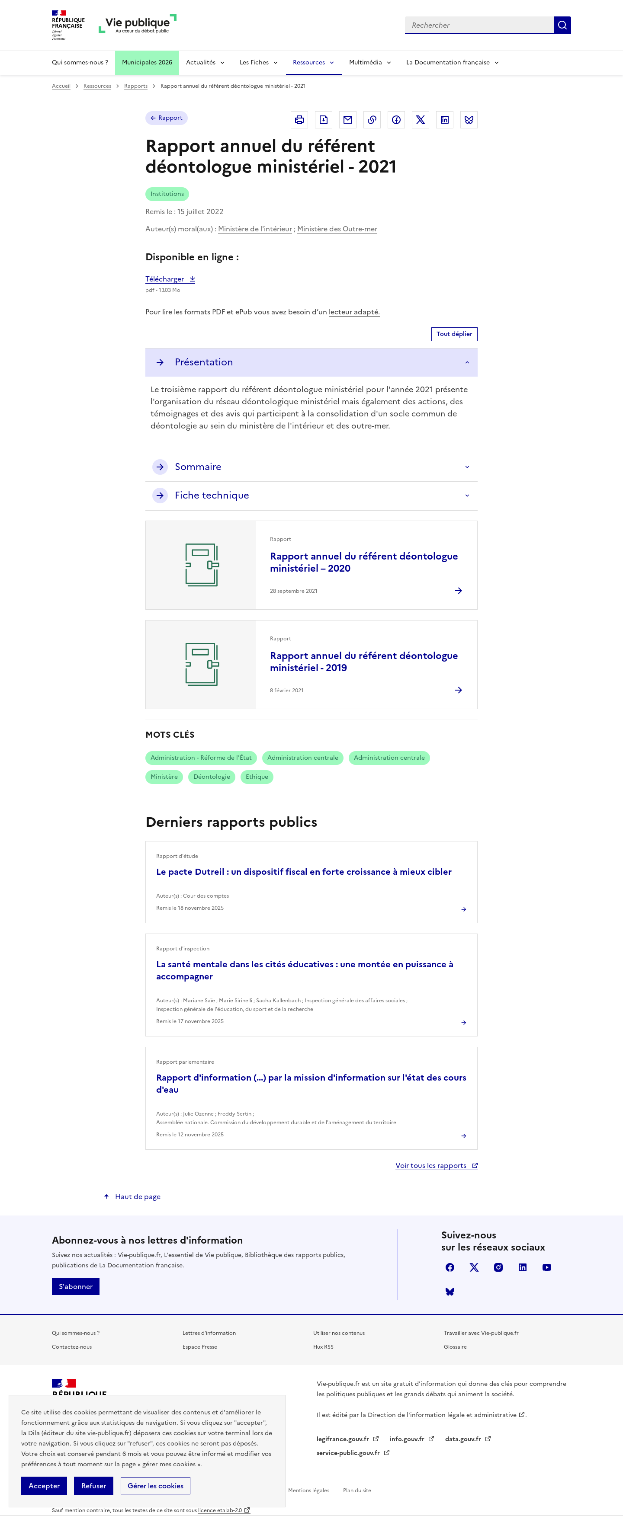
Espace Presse (200, 1347)
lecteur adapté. (354, 312)
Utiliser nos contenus (339, 1333)
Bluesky (450, 1291)
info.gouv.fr (408, 1439)
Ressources (309, 62)
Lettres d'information (209, 1333)
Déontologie (211, 776)
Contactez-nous (72, 1347)
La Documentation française (448, 62)
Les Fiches (254, 62)
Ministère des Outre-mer (337, 229)
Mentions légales (309, 1490)
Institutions (167, 193)
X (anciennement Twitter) (474, 1267)
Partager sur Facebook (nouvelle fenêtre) (396, 119)
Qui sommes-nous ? (80, 62)
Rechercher (562, 25)
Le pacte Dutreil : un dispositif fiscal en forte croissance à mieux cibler (304, 871)
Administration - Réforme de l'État (201, 757)
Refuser (93, 1486)
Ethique (257, 776)
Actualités (200, 62)
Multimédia (365, 62)
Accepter (44, 1486)
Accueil (61, 86)
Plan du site (357, 1490)
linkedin (522, 1267)
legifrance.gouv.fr (344, 1439)
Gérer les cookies (155, 1486)
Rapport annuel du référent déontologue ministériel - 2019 (364, 662)
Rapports (136, 86)
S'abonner (76, 1286)
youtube (547, 1267)
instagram (498, 1267)
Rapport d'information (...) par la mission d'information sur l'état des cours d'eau (311, 1083)
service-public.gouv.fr (349, 1453)
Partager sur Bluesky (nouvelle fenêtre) (469, 119)
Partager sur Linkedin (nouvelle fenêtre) (444, 119)
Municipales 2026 (147, 62)
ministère (256, 426)
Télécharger (170, 279)
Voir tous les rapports (431, 1165)
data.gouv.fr (464, 1439)
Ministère (164, 776)
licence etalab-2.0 (220, 1510)
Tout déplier (454, 334)
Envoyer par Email (347, 119)
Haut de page (137, 1196)
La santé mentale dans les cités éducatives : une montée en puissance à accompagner (304, 970)
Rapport (170, 117)
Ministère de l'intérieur (255, 229)
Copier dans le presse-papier (372, 119)
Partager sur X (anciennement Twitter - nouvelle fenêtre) (420, 119)
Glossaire (455, 1347)
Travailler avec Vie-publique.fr (481, 1333)
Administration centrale (302, 757)
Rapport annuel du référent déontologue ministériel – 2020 (364, 562)
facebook (450, 1267)
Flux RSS (323, 1347)
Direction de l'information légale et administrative (442, 1415)
